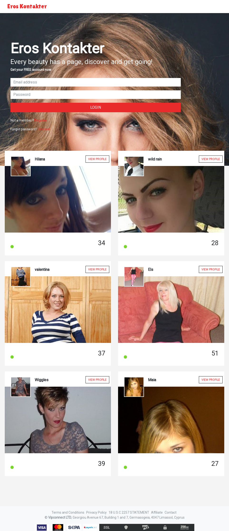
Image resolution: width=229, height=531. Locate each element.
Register (40, 120)
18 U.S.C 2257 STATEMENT (129, 512)
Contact (171, 512)
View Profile (97, 159)
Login (95, 107)
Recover (44, 129)
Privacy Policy (96, 512)
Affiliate (157, 512)
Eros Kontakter (27, 6)
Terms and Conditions (68, 512)
